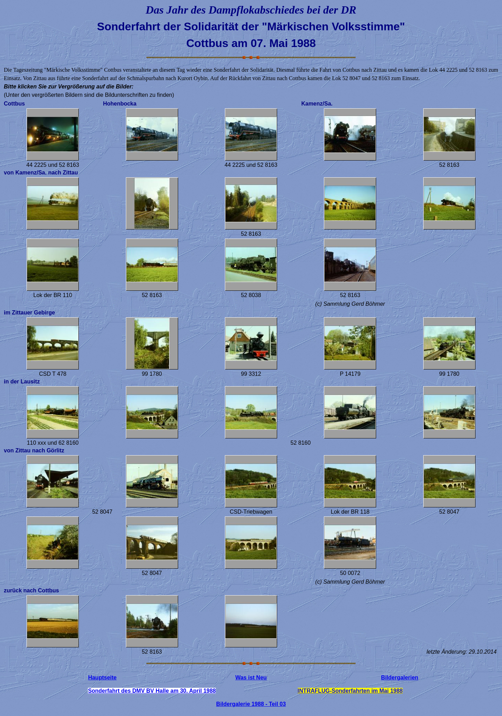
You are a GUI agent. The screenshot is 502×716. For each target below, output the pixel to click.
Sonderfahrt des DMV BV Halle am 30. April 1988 (152, 691)
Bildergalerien (399, 677)
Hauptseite (102, 677)
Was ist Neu (251, 677)
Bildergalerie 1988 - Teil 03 (251, 704)
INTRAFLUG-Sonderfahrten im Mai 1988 (350, 691)
